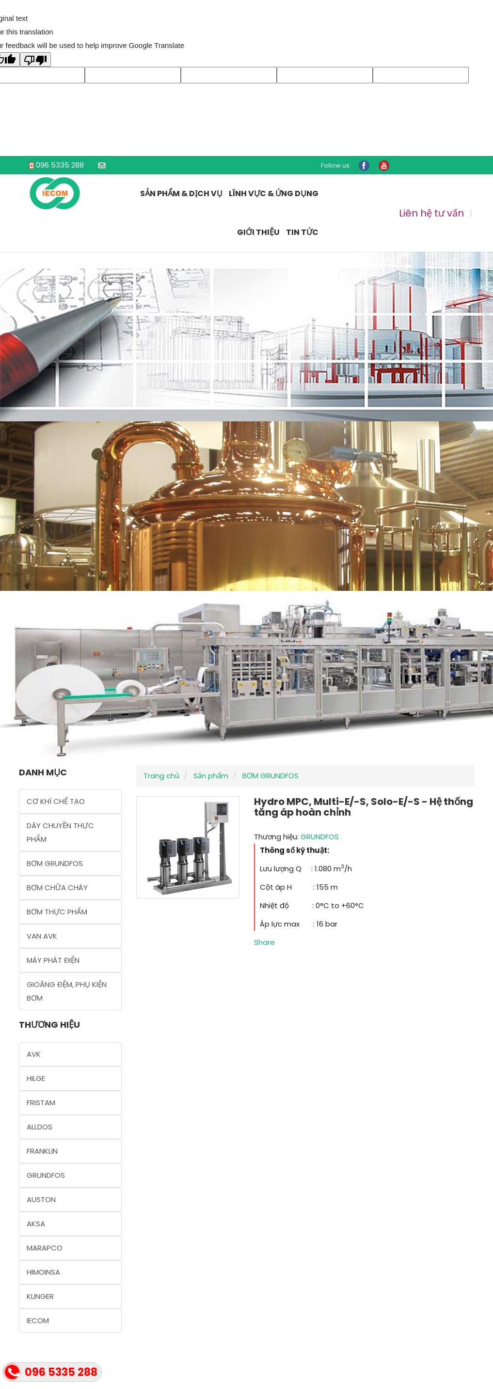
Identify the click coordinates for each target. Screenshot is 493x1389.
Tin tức (302, 232)
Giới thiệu (258, 232)
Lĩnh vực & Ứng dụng (273, 193)
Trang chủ (161, 776)
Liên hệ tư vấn (431, 213)
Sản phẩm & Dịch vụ (181, 193)
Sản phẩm (209, 776)
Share (264, 942)
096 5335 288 (60, 165)
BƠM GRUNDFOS (269, 776)
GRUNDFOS (320, 837)
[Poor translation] (35, 59)
